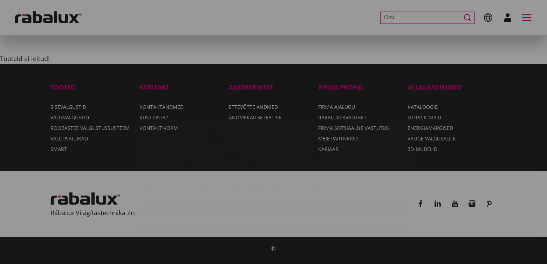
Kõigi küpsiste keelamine (261, 167)
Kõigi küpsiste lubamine (356, 167)
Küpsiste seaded (178, 167)
